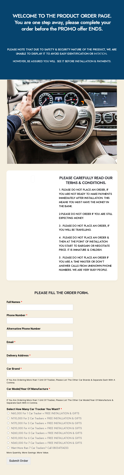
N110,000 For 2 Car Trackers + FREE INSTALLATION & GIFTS (46, 418)
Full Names (14, 302)
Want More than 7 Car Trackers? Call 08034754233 (39, 448)
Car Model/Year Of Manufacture (28, 389)
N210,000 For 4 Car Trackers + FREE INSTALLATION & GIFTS (46, 428)
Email (11, 342)
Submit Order (18, 460)
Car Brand (14, 368)
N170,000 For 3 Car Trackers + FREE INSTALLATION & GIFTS (46, 423)
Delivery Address (19, 355)
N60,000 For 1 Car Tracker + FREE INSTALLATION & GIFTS (45, 413)
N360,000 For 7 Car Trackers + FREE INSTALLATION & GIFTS (46, 443)
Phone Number (17, 315)
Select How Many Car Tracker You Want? (34, 409)
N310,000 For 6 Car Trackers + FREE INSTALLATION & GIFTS (46, 438)
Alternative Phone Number (24, 328)
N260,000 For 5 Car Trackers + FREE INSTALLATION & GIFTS (46, 433)
